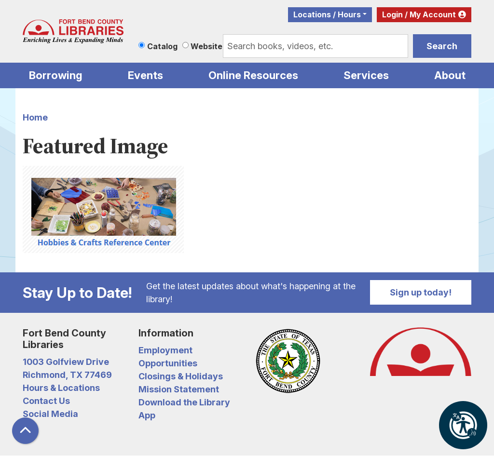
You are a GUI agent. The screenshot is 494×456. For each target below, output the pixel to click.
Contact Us (46, 401)
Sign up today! (421, 292)
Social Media (50, 414)
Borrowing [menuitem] (55, 75)
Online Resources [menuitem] (253, 75)
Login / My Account (419, 14)
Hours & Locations (61, 388)
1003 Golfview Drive (66, 362)
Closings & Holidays (180, 376)
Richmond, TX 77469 (67, 375)
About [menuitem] (450, 75)
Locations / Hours (327, 14)
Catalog (162, 46)
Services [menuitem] (366, 75)
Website (206, 46)
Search (441, 46)
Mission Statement (178, 389)
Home (35, 117)
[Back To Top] (25, 430)
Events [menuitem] (145, 75)
